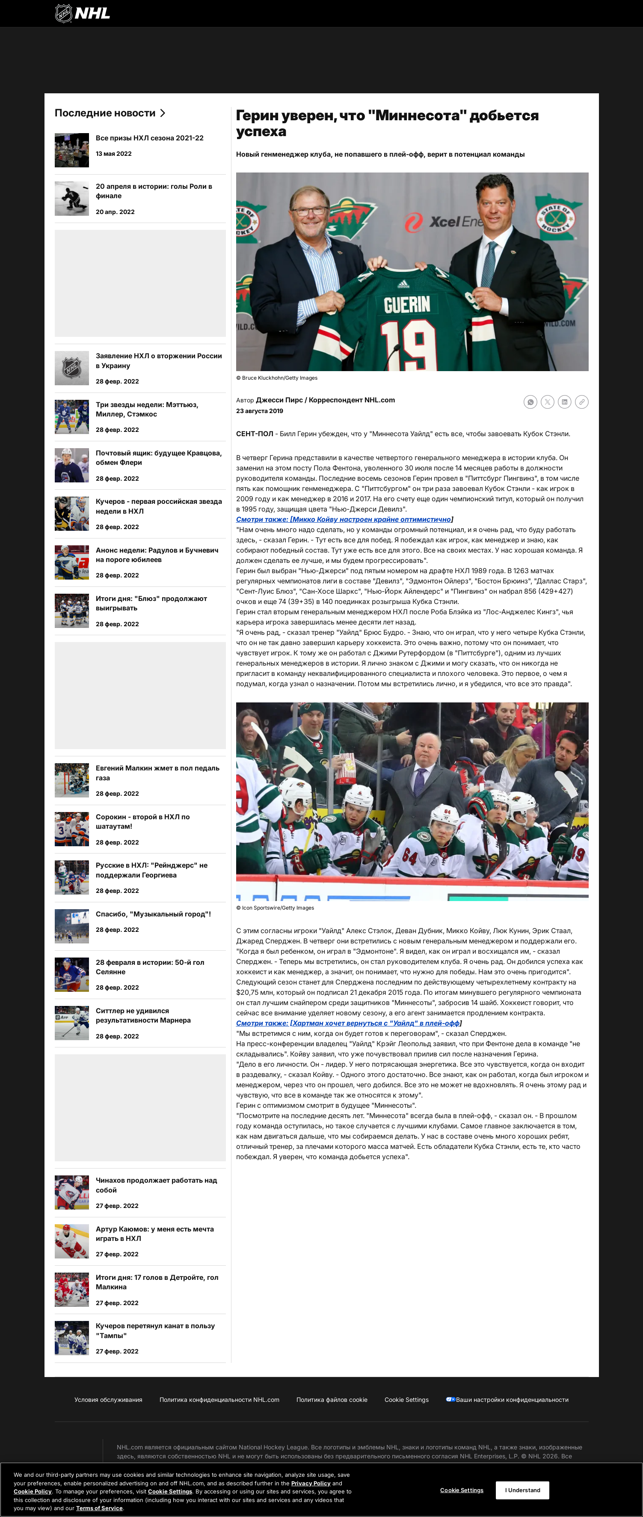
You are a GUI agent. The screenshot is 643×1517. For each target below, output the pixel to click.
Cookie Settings (170, 1491)
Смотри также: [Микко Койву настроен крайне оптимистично (343, 519)
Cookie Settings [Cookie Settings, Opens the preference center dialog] (461, 1490)
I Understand (523, 1490)
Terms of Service (99, 1508)
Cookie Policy (33, 1491)
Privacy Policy (311, 1483)
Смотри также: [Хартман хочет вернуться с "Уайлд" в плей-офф (347, 1023)
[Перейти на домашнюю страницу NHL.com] (82, 13)
